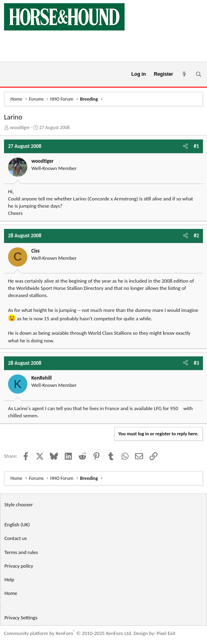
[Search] (198, 74)
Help (9, 579)
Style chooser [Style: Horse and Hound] (18, 504)
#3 (196, 363)
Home (10, 593)
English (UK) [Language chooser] (17, 525)
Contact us (15, 538)
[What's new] (184, 74)
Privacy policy (18, 566)
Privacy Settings (20, 618)
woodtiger (20, 127)
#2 (196, 236)
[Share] (185, 146)
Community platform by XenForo (68, 633)
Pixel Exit (166, 633)
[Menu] (9, 74)
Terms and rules (21, 552)
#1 (196, 146)
